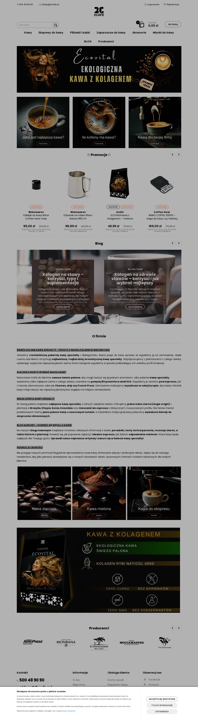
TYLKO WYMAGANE (161, 705)
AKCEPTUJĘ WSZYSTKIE (162, 699)
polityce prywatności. (69, 711)
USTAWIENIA (162, 711)
